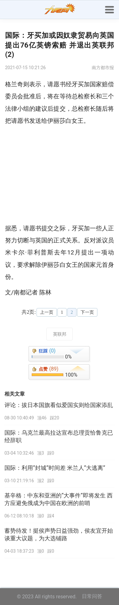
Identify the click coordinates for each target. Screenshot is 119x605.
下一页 (87, 312)
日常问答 (92, 596)
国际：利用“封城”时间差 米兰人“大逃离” (54, 468)
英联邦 (59, 334)
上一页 (46, 312)
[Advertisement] (59, 174)
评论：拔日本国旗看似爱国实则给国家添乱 (58, 405)
